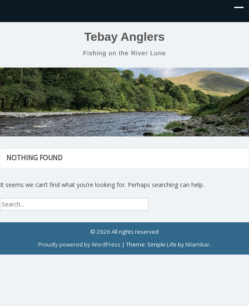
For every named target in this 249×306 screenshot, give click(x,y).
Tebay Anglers (124, 36)
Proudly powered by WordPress (79, 244)
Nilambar (197, 244)
